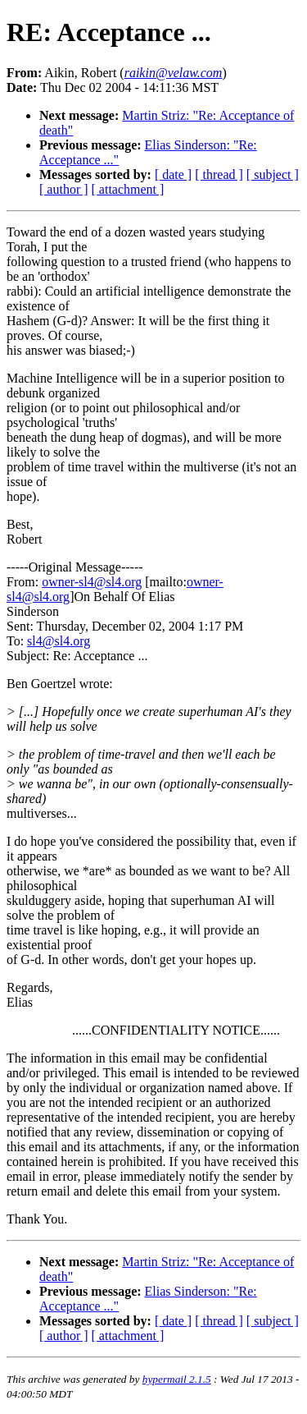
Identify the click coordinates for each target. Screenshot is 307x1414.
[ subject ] (272, 174)
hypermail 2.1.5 (176, 1379)
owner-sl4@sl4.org (92, 582)
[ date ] (173, 174)
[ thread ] (219, 174)
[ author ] (63, 189)
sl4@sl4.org (58, 641)
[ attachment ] (128, 189)
